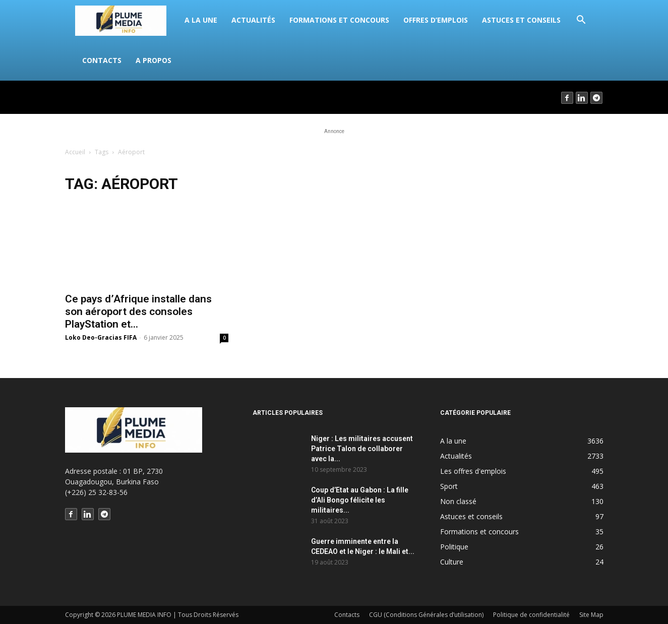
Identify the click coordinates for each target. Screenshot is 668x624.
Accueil (75, 152)
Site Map (591, 614)
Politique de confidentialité (531, 614)
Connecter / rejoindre (101, 97)
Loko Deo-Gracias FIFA (101, 337)
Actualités (253, 20)
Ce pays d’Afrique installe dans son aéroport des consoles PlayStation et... (138, 311)
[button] (581, 21)
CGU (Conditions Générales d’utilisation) (426, 614)
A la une (201, 20)
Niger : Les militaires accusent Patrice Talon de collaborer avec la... (362, 448)
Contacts (102, 60)
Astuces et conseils (521, 20)
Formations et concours (339, 20)
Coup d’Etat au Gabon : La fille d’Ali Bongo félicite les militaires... (359, 500)
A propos (153, 60)
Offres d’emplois (435, 20)
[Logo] (126, 20)
